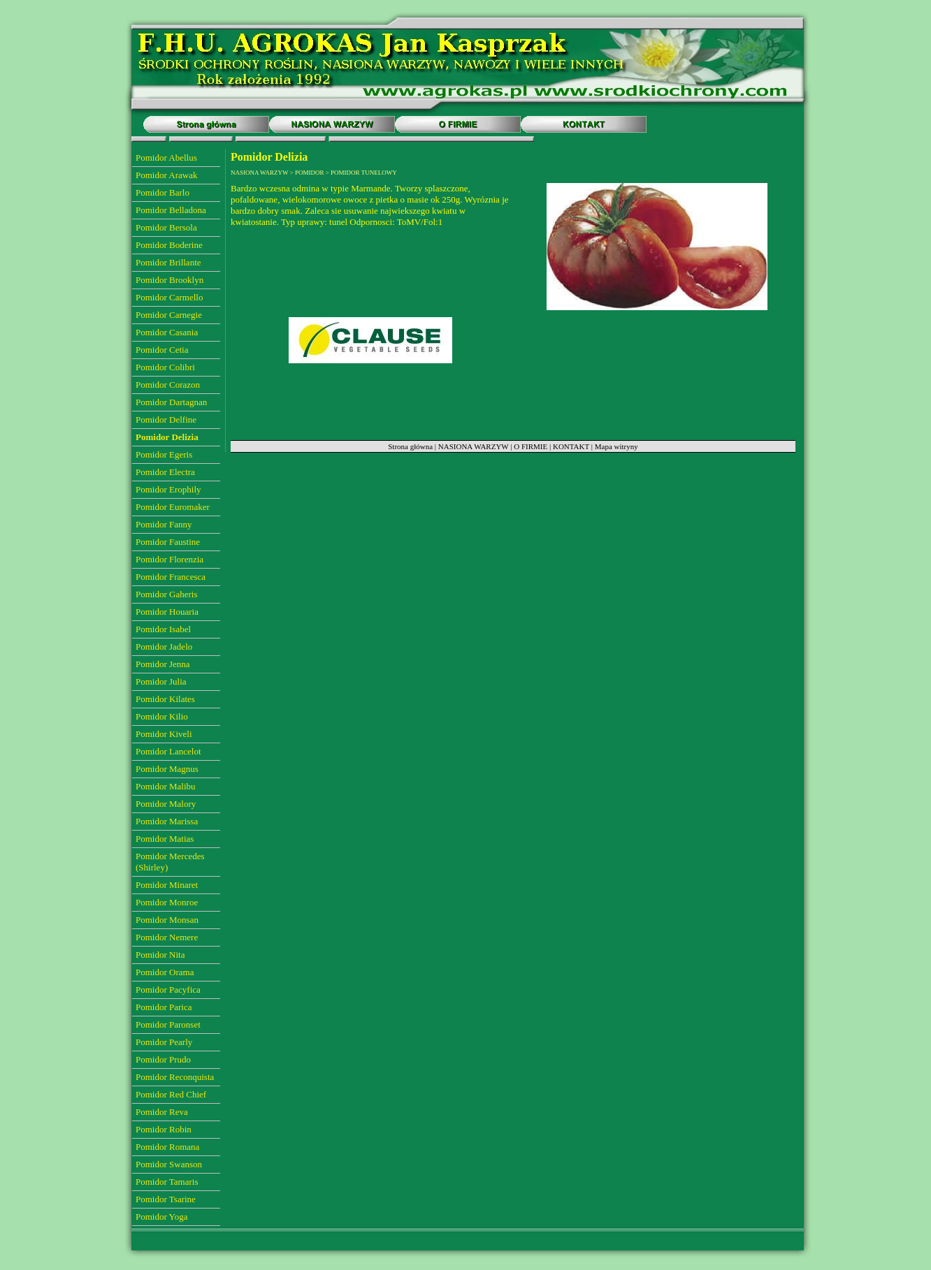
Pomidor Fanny (164, 524)
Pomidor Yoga (161, 1216)
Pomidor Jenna (163, 664)
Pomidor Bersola (166, 227)
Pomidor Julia (161, 681)
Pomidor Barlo (162, 192)
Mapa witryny (616, 446)
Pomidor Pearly (164, 1042)
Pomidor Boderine (169, 245)
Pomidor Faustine (168, 542)
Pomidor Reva (162, 1112)
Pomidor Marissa (167, 821)
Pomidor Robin (164, 1129)
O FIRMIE (530, 446)
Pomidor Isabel (163, 629)
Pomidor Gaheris (166, 594)
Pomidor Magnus (167, 769)
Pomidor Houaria (167, 611)
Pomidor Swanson (169, 1164)
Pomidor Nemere (167, 937)
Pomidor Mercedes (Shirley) (170, 862)
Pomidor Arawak (166, 175)
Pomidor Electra (165, 472)
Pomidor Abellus (166, 157)
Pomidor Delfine (166, 419)
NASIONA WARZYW (473, 446)
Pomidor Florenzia (169, 559)
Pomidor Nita (160, 954)
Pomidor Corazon (168, 384)
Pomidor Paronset (168, 1024)
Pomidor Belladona (171, 210)
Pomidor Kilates (165, 699)
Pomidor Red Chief (171, 1094)
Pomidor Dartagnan (171, 402)
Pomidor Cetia (162, 349)
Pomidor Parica (164, 1007)
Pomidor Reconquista (175, 1077)
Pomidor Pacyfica (168, 989)
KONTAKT (571, 446)
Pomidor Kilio (162, 716)
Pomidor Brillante (168, 262)
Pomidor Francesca (170, 576)
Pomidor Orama (165, 972)
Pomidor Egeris (164, 454)
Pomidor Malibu (166, 786)
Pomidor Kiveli (164, 734)
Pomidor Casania (167, 332)
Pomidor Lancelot (168, 751)
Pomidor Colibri (165, 367)
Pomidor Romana (167, 1146)
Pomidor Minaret (167, 884)
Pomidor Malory (166, 803)
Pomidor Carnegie (169, 314)
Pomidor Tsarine (166, 1199)
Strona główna (410, 446)
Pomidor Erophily (168, 489)
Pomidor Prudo (163, 1059)
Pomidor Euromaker (173, 507)
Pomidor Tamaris (167, 1181)
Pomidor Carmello (169, 297)
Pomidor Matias (165, 838)
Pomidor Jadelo (164, 646)
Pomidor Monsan (167, 919)
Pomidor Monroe (167, 902)
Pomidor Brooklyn (169, 280)
